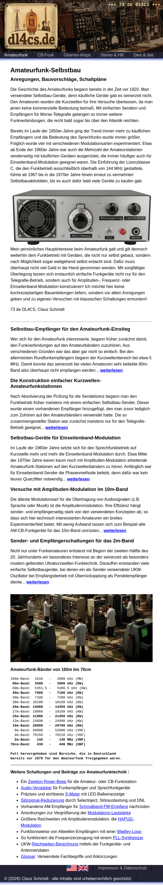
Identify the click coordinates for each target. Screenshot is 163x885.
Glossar (28, 856)
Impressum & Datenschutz (122, 868)
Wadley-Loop (129, 831)
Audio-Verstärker (36, 788)
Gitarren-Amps (77, 55)
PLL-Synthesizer (128, 838)
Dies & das (144, 55)
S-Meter (72, 794)
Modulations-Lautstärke (109, 813)
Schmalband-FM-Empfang (103, 806)
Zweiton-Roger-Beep (47, 781)
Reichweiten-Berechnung (55, 844)
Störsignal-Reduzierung (42, 800)
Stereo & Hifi (112, 55)
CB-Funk (45, 55)
